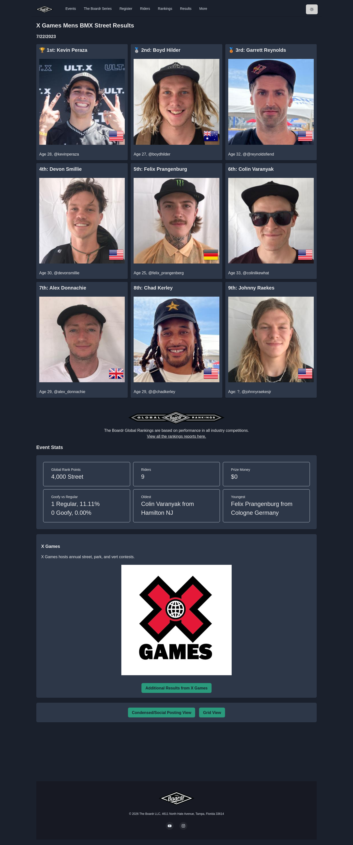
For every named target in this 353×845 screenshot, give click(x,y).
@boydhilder (159, 154)
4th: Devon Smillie (60, 169)
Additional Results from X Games (176, 688)
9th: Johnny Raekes (251, 287)
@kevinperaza (66, 154)
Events (70, 9)
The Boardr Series (98, 9)
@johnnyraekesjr (256, 392)
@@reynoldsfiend (258, 154)
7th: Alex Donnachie (62, 287)
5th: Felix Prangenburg (160, 169)
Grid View (212, 713)
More (203, 9)
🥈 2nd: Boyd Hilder (157, 50)
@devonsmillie (66, 273)
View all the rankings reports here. (176, 436)
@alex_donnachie (69, 392)
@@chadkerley (161, 392)
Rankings (165, 9)
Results (185, 9)
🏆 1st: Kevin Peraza (63, 50)
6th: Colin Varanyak (251, 169)
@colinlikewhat (256, 273)
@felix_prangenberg (166, 273)
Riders (145, 9)
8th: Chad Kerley (153, 287)
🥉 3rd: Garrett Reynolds (257, 50)
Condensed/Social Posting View (161, 713)
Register (125, 9)
